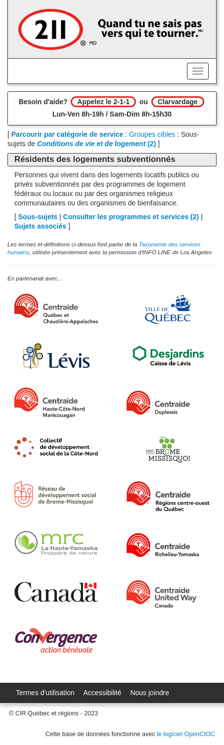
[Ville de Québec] (168, 309)
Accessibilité (103, 693)
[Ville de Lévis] (56, 356)
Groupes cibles (152, 134)
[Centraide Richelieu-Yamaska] (168, 545)
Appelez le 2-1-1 (103, 102)
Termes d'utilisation (45, 693)
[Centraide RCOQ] (168, 496)
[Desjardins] (168, 356)
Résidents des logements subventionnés (94, 159)
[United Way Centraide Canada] (168, 594)
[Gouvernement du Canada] (56, 592)
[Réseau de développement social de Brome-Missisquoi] (56, 494)
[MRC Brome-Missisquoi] (168, 450)
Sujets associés (40, 226)
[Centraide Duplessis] (168, 403)
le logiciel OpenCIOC (186, 734)
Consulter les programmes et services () (131, 217)
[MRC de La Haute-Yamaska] (56, 543)
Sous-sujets (37, 217)
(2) (96, 144)
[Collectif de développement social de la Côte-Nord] (56, 447)
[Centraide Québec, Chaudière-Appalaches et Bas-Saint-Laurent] (56, 309)
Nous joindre (149, 693)
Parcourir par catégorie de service (67, 134)
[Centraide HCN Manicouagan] (56, 403)
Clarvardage (178, 102)
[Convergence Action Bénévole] (56, 641)
